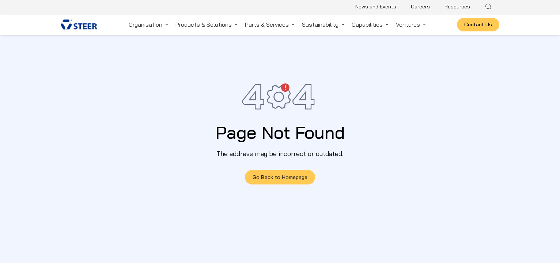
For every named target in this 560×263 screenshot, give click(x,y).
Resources (457, 6)
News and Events (375, 6)
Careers (420, 6)
